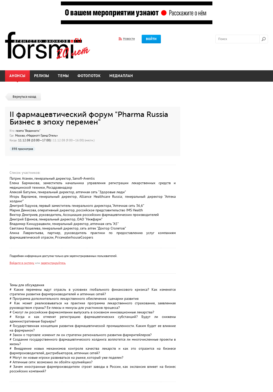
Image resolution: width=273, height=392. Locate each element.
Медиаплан (121, 76)
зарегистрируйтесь (53, 263)
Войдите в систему (22, 263)
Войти (151, 39)
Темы (63, 76)
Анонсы (17, 76)
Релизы (41, 76)
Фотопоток (89, 76)
